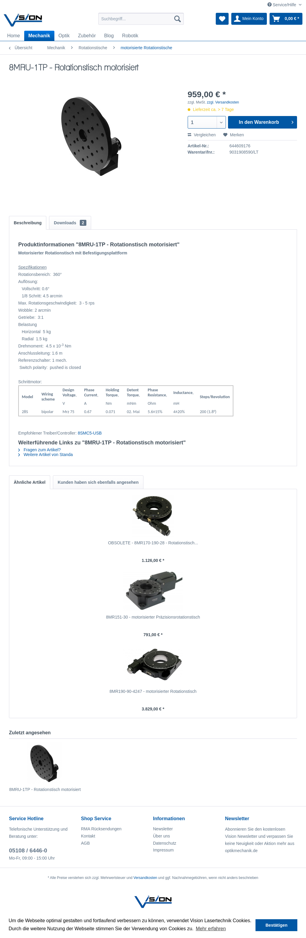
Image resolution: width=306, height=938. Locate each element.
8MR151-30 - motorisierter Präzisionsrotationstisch (153, 617)
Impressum (163, 850)
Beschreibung (28, 222)
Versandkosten (145, 878)
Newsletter (163, 828)
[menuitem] (141, 19)
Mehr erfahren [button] (211, 928)
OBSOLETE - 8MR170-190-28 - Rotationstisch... (153, 542)
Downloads (70, 223)
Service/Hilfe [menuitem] (282, 4)
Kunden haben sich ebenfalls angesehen (98, 482)
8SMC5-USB (90, 433)
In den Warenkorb (266, 121)
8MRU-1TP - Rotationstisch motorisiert (45, 789)
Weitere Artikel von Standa (45, 454)
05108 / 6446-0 (28, 850)
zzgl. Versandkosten (223, 102)
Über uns (161, 836)
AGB (85, 843)
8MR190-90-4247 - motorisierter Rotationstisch (152, 691)
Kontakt (88, 836)
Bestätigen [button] (276, 925)
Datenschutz (164, 843)
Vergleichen (202, 134)
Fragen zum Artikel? (39, 449)
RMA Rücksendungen (101, 828)
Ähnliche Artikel (29, 482)
